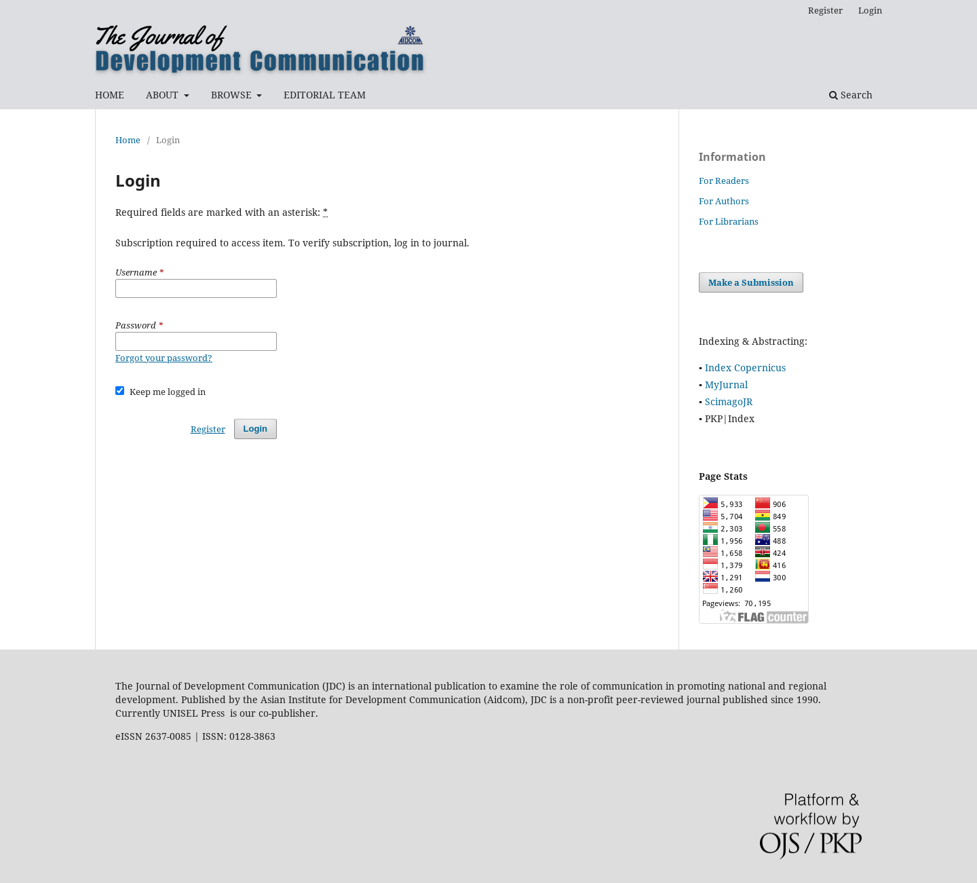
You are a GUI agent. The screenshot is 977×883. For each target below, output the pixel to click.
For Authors (724, 201)
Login (870, 10)
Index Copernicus (745, 367)
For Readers (724, 180)
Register (825, 10)
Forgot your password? (163, 358)
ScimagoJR (728, 401)
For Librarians (729, 221)
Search (851, 94)
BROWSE (232, 94)
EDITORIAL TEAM (325, 94)
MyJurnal (726, 384)
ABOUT (163, 94)
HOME (109, 94)
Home (127, 140)
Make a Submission (751, 282)
